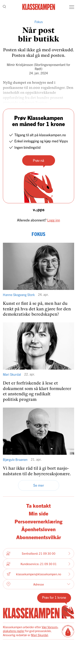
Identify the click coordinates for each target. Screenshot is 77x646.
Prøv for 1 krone (54, 597)
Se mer (38, 485)
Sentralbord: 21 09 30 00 (38, 553)
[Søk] (4, 7)
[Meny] (71, 7)
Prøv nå (38, 160)
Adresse (38, 584)
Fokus (38, 22)
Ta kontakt (38, 505)
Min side (38, 513)
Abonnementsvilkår (38, 537)
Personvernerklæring (38, 521)
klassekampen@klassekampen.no (38, 574)
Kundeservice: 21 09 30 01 (38, 564)
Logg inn (53, 220)
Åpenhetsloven (38, 529)
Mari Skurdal (39, 635)
